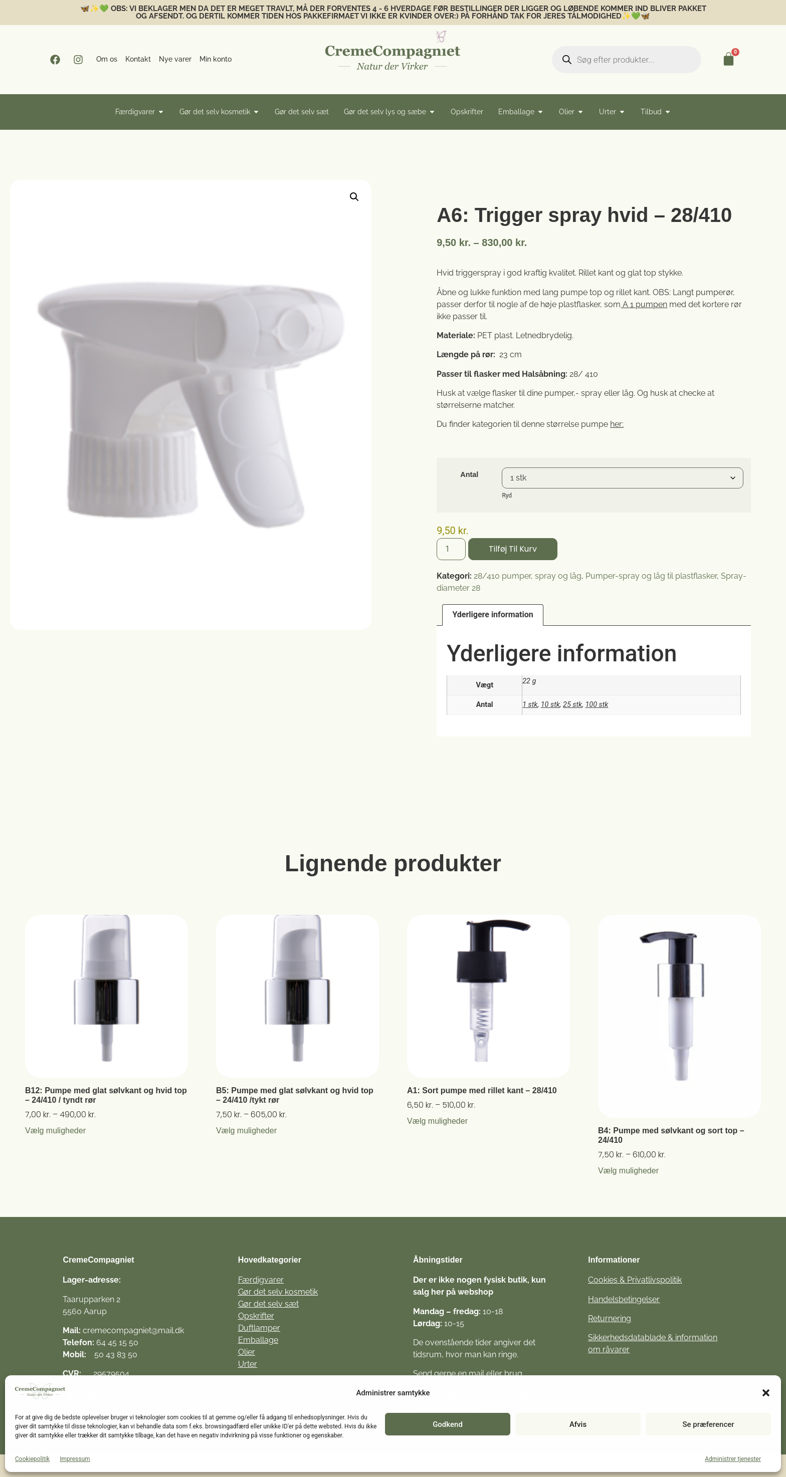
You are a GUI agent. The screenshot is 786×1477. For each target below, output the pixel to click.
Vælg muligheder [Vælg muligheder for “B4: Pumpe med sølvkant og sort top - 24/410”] (628, 1171)
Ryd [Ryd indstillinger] (507, 495)
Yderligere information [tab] (492, 614)
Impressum (75, 1458)
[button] (766, 1393)
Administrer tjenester (733, 1458)
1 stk (529, 704)
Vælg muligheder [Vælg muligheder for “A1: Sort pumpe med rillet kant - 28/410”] (437, 1121)
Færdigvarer (261, 1280)
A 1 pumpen (644, 304)
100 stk (596, 704)
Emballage (258, 1340)
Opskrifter (256, 1316)
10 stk (550, 704)
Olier (246, 1352)
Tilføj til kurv (513, 549)
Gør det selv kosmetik (278, 1292)
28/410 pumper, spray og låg (527, 576)
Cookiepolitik (32, 1458)
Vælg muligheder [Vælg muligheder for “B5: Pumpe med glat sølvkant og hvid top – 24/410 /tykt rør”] (246, 1131)
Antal (469, 474)
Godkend (448, 1424)
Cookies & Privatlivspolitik (635, 1280)
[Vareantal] (451, 549)
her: (617, 424)
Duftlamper (259, 1328)
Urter (247, 1364)
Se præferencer (708, 1424)
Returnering (609, 1318)
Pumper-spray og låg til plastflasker (651, 576)
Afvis (577, 1424)
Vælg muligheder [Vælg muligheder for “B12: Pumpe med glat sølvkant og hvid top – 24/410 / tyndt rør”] (55, 1131)
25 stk (572, 704)
